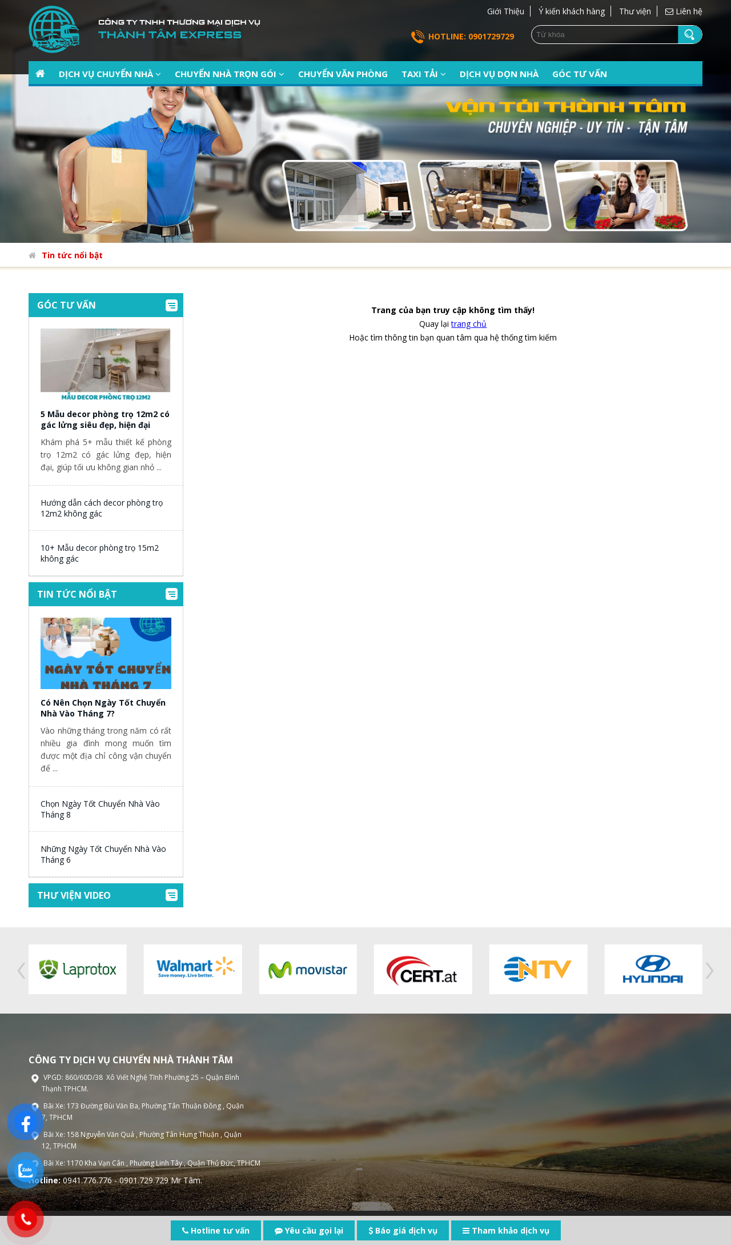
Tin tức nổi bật (72, 255)
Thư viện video (74, 895)
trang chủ (469, 323)
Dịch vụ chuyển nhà (110, 73)
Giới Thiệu (505, 11)
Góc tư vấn (579, 73)
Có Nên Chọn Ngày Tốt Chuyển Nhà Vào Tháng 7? (103, 708)
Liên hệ (683, 11)
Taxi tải (423, 73)
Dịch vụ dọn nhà (499, 73)
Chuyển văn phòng (343, 73)
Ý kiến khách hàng (572, 11)
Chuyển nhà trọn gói (229, 73)
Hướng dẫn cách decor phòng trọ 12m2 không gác (102, 508)
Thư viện (635, 11)
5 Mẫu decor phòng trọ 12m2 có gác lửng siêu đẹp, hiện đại (105, 419)
